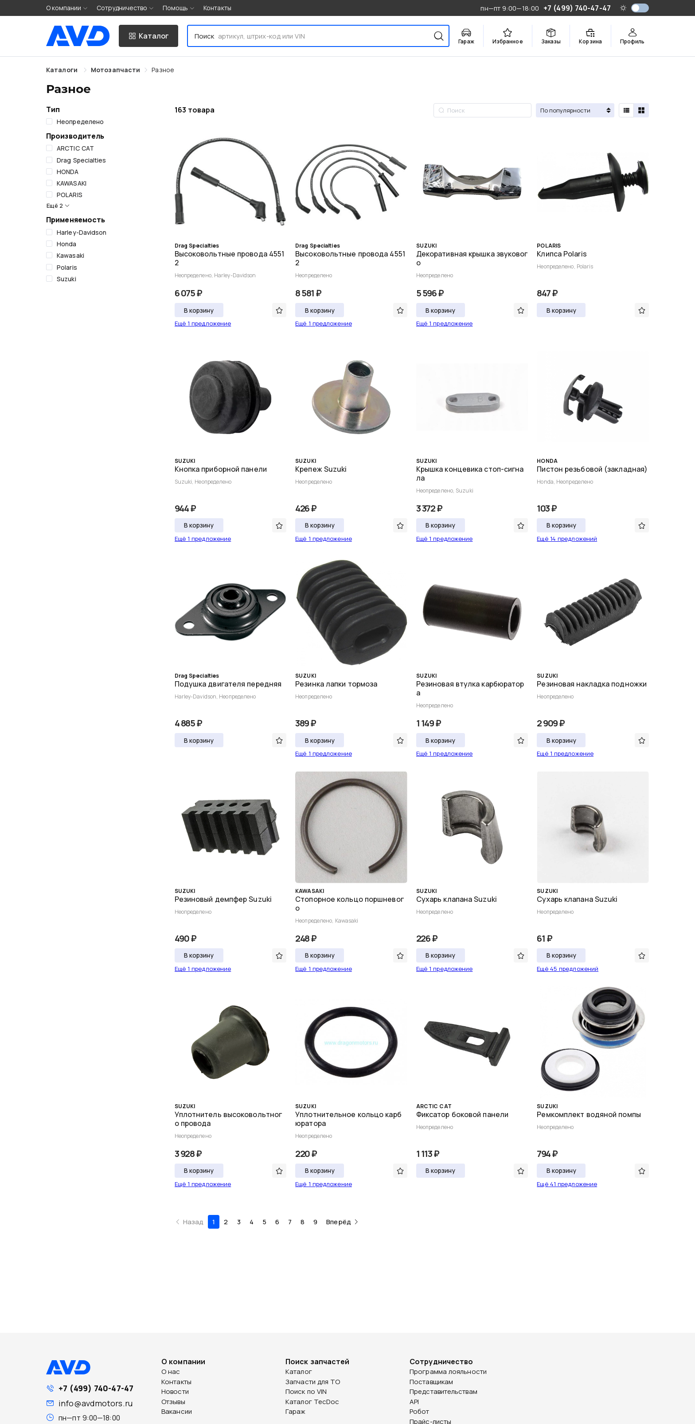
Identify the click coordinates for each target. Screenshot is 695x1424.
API (414, 1401)
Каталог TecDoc (312, 1401)
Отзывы (173, 1401)
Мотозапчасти (115, 70)
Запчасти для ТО (312, 1381)
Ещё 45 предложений (567, 969)
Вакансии (176, 1411)
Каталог (298, 1371)
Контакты (217, 8)
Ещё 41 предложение (567, 1184)
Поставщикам (431, 1381)
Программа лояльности (448, 1371)
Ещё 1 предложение (203, 323)
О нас (170, 1371)
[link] (115, 70)
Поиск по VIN (306, 1391)
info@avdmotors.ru (96, 1403)
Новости (175, 1391)
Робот (419, 1411)
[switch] (640, 8)
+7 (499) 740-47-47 (96, 1388)
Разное (163, 70)
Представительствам (443, 1391)
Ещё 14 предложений (567, 539)
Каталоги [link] (62, 70)
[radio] (626, 110)
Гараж (295, 1411)
